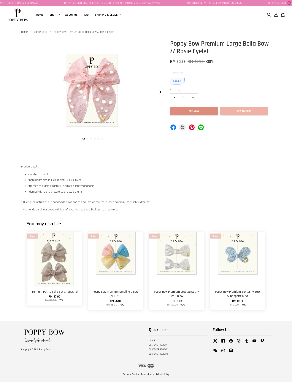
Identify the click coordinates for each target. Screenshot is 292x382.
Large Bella (40, 32)
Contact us (154, 340)
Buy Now (194, 111)
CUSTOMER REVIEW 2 (159, 349)
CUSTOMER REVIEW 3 (159, 353)
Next (159, 92)
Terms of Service (131, 374)
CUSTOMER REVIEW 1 (158, 344)
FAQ (86, 15)
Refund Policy (162, 374)
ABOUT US (71, 15)
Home (24, 32)
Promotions (176, 73)
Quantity (175, 90)
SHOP (55, 15)
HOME (39, 15)
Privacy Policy (147, 374)
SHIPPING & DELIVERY (108, 15)
